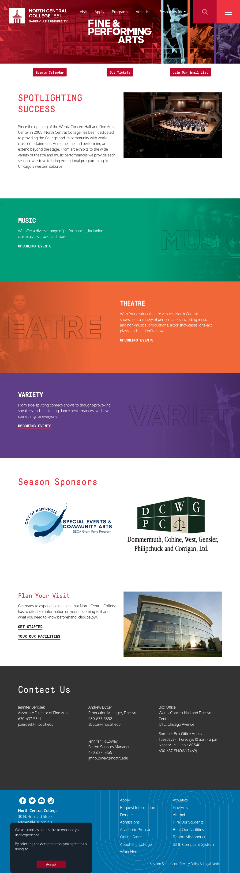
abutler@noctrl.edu (104, 724)
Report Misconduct (189, 836)
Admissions (130, 822)
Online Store (131, 836)
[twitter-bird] (32, 800)
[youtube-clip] (41, 800)
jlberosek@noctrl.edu (35, 724)
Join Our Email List (190, 72)
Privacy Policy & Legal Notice (200, 864)
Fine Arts (180, 807)
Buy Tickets (120, 72)
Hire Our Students (188, 822)
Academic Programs (137, 829)
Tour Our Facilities (39, 636)
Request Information (137, 807)
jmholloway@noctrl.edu (108, 757)
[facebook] (22, 800)
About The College (136, 844)
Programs (120, 11)
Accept (51, 864)
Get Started (30, 627)
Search (205, 11)
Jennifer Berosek (31, 707)
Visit (83, 11)
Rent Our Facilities (188, 829)
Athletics (143, 11)
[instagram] (50, 800)
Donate (126, 814)
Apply (99, 11)
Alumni (179, 814)
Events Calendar (50, 72)
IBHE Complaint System (193, 844)
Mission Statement (163, 864)
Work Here (129, 851)
